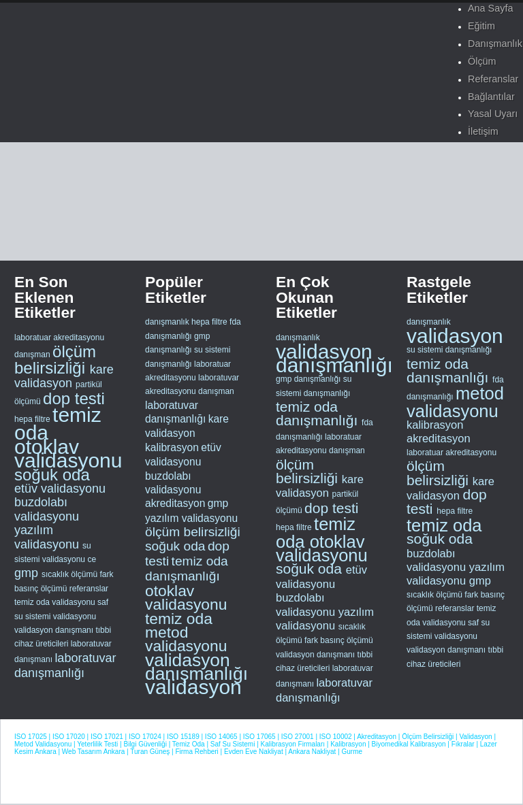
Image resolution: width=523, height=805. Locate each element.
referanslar (88, 588)
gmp (28, 573)
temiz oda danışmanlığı (186, 568)
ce (91, 559)
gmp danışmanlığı (309, 379)
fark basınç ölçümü (338, 640)
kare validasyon (64, 376)
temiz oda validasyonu (55, 602)
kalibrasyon (172, 447)
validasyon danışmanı (54, 630)
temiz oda (57, 424)
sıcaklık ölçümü (70, 574)
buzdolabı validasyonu (46, 509)
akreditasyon (175, 503)
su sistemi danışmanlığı (449, 350)
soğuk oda (52, 474)
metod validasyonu (186, 639)
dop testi (74, 398)
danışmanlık (167, 322)
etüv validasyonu (60, 488)
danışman (33, 354)
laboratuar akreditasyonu (59, 337)
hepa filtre (33, 419)
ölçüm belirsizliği (55, 359)
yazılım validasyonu (48, 537)
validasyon (193, 687)
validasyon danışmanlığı (196, 667)
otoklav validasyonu (68, 454)
